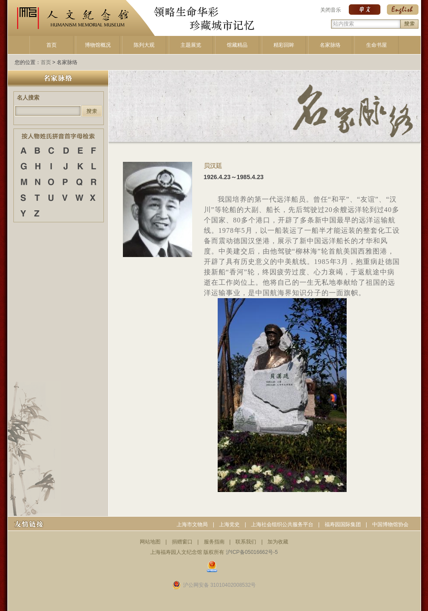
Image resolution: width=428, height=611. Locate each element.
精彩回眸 (284, 45)
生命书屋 (376, 45)
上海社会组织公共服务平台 (282, 524)
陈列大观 (144, 45)
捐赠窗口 (182, 542)
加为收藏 (277, 542)
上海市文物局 (192, 524)
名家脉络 (330, 45)
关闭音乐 (330, 10)
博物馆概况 (98, 45)
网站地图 (150, 542)
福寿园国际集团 (343, 524)
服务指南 (214, 542)
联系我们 (245, 542)
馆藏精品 (237, 45)
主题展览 (190, 45)
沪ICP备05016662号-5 (252, 552)
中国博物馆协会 (390, 524)
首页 (51, 45)
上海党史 (229, 524)
